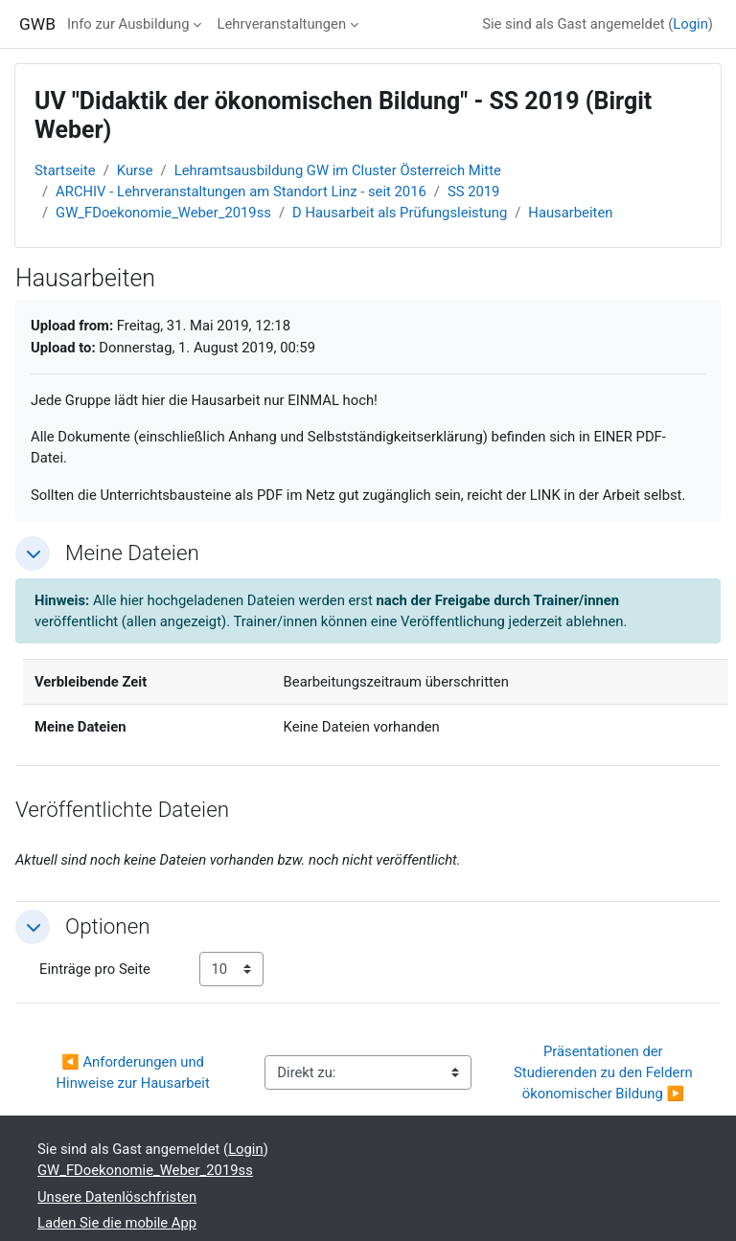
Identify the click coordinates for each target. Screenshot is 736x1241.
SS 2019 (474, 191)
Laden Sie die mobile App (116, 1222)
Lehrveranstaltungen (281, 24)
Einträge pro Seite (94, 969)
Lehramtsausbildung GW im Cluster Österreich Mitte (337, 170)
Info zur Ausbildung (128, 24)
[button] (32, 553)
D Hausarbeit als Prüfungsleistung (399, 212)
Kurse (135, 170)
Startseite (65, 170)
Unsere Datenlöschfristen (116, 1197)
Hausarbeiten (570, 212)
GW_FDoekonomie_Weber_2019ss (163, 212)
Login (690, 24)
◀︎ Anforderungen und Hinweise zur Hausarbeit (133, 1072)
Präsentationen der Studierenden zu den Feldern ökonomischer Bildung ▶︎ (605, 1072)
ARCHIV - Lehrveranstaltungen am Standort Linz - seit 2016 (241, 191)
